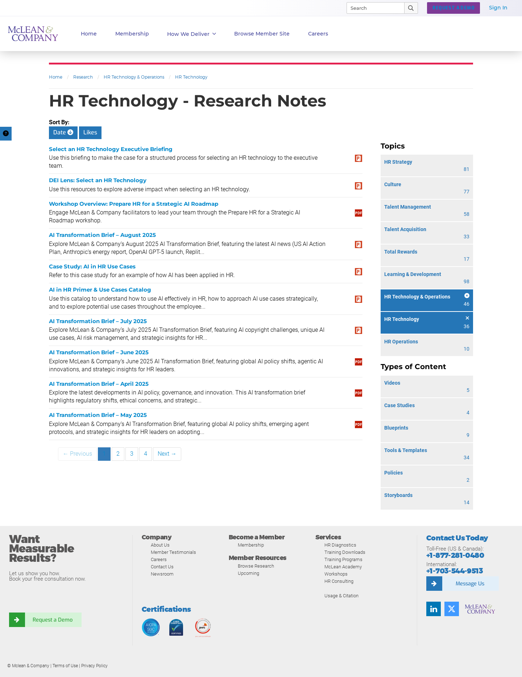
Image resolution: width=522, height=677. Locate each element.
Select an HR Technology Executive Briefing (111, 149)
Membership (132, 33)
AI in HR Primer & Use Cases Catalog (100, 289)
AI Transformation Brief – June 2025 (99, 352)
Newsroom (162, 574)
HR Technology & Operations (134, 77)
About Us (160, 545)
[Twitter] (451, 609)
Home (89, 33)
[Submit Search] (411, 8)
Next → (167, 453)
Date (63, 132)
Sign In (498, 7)
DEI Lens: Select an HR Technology (97, 180)
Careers (159, 559)
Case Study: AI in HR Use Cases (92, 266)
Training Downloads (344, 552)
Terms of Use (65, 665)
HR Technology (191, 77)
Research (83, 77)
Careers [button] (318, 33)
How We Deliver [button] (191, 34)
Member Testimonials (173, 552)
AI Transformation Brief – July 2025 (98, 321)
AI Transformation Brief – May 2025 (98, 414)
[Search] (372, 8)
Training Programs (343, 559)
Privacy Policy (94, 665)
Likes (90, 132)
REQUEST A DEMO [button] (453, 8)
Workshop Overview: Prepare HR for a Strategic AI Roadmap (133, 203)
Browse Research (256, 566)
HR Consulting (338, 581)
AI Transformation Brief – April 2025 (99, 383)
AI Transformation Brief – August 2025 (102, 234)
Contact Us (162, 566)
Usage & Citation (341, 595)
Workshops (336, 574)
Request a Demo (52, 619)
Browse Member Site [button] (262, 33)
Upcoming (248, 573)
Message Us (470, 583)
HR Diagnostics (340, 545)
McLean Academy (343, 566)
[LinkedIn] (433, 609)
